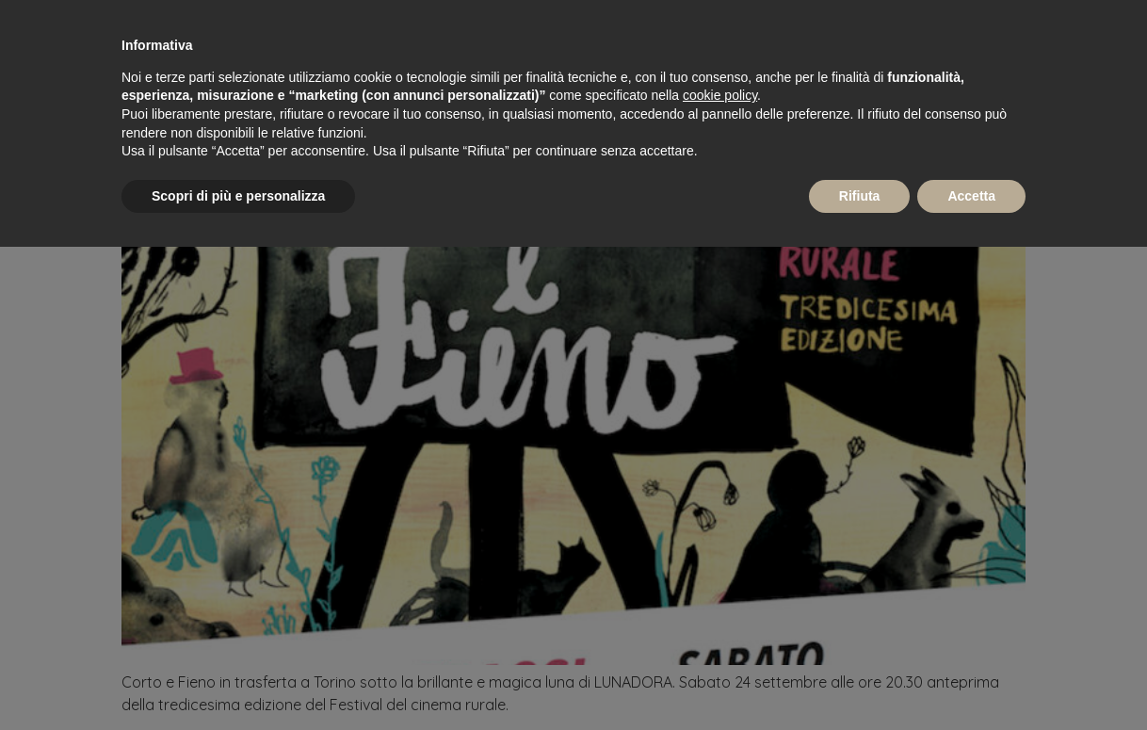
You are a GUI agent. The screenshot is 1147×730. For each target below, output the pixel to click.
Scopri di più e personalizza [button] (238, 195)
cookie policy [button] (720, 95)
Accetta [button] (971, 195)
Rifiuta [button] (859, 195)
